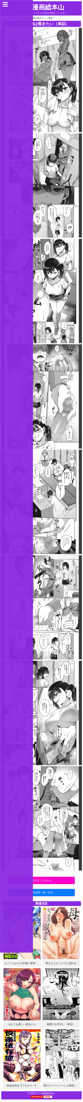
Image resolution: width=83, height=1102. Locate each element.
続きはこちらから (41, 880)
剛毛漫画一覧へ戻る (41, 892)
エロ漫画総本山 (41, 7)
